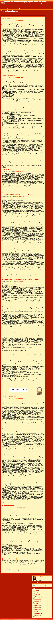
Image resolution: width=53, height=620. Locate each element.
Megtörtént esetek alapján (8, 75)
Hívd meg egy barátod (37, 1)
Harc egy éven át (6, 556)
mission (37, 607)
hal (36, 603)
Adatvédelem (18, 1)
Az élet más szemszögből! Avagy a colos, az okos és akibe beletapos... (20, 279)
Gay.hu (46, 8)
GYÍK (26, 1)
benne (37, 592)
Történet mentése (30, 1)
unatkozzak (38, 599)
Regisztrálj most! (44, 3)
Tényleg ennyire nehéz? (8, 505)
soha (36, 611)
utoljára (37, 605)
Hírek (4, 619)
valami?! (37, 594)
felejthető (37, 613)
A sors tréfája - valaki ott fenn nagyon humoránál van (15, 194)
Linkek (5, 1)
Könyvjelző (44, 1)
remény (37, 601)
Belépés (50, 3)
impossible (38, 609)
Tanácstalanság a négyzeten (9, 396)
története (37, 615)
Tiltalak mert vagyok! (7, 169)
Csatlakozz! (20, 8)
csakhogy (37, 596)
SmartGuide (40, 577)
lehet (36, 590)
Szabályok (23, 1)
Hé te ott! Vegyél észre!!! (8, 18)
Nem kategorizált (21, 20)
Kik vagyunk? (13, 1)
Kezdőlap (6, 8)
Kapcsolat (8, 1)
